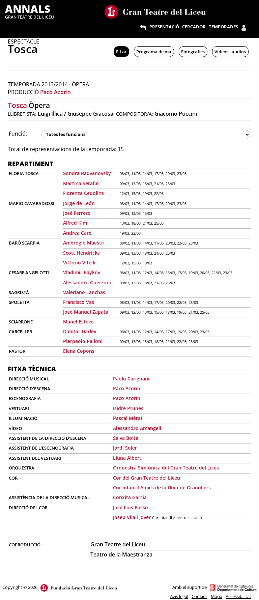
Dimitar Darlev (79, 331)
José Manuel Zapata (85, 312)
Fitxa (121, 52)
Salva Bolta (125, 438)
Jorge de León (79, 203)
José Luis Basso (130, 507)
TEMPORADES (223, 27)
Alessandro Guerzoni (87, 282)
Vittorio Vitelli (79, 262)
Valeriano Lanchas (84, 292)
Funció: (18, 133)
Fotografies (193, 52)
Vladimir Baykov (81, 272)
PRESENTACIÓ (164, 27)
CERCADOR (194, 27)
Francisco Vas (78, 302)
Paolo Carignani (131, 378)
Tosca (17, 105)
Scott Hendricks (81, 253)
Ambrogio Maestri (84, 242)
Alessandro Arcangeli (137, 428)
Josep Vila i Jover (132, 517)
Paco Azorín (55, 92)
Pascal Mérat (128, 418)
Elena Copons (78, 351)
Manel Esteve (78, 321)
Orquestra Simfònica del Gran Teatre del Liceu (166, 467)
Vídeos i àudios (230, 52)
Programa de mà (153, 52)
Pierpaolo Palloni (83, 341)
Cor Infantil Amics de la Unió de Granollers (162, 487)
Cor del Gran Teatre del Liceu (146, 478)
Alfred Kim (75, 223)
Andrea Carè (77, 233)
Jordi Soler (125, 448)
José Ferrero (77, 213)
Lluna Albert (127, 458)
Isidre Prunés (128, 408)
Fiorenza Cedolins (83, 193)
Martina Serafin (81, 183)
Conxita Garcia (130, 497)
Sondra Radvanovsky (87, 173)
